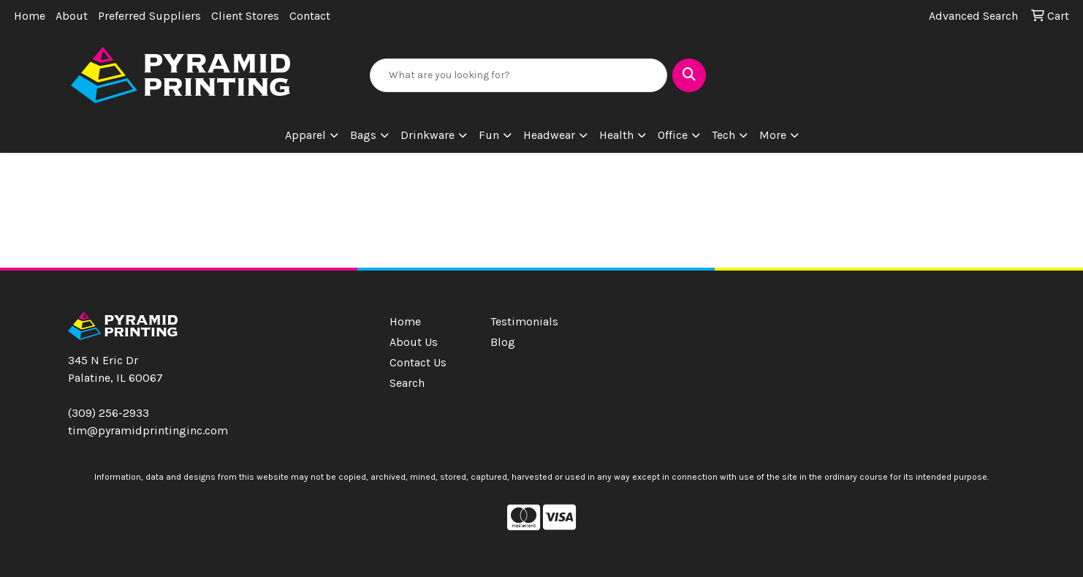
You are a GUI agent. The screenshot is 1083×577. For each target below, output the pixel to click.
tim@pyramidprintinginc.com (148, 430)
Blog (502, 342)
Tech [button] (723, 135)
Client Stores (245, 16)
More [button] (772, 135)
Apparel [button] (305, 135)
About (72, 16)
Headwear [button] (549, 135)
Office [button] (673, 135)
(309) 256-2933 (108, 413)
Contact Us (418, 362)
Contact (309, 16)
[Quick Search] (518, 75)
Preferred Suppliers (149, 16)
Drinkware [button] (427, 135)
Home (29, 16)
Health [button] (616, 135)
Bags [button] (363, 135)
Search (407, 383)
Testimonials (524, 321)
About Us (414, 342)
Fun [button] (489, 135)
